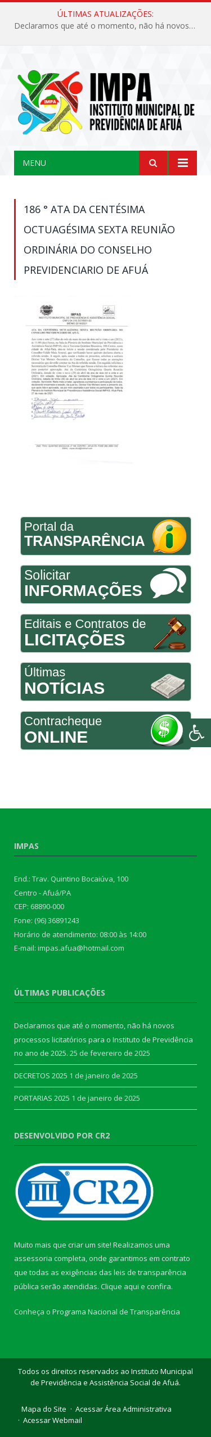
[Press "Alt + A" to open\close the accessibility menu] (197, 732)
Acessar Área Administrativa (123, 1409)
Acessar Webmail (52, 1420)
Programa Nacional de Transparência (116, 1312)
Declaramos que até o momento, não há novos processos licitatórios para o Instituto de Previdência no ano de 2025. (108, 26)
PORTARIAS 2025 (42, 1098)
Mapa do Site (43, 1409)
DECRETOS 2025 (41, 1075)
